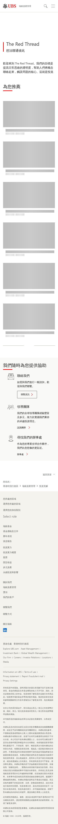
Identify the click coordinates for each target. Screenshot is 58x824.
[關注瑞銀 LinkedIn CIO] (5, 630)
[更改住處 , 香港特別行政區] (21, 644)
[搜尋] (45, 6)
